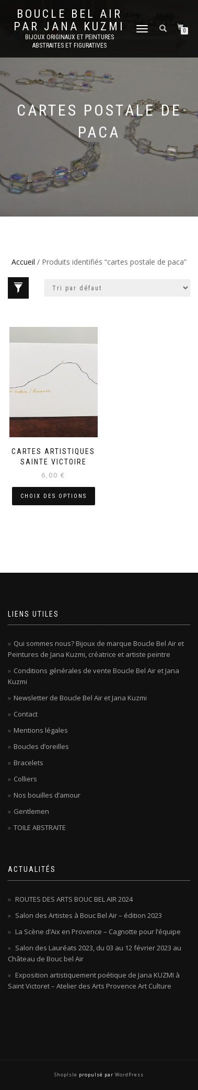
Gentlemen (31, 811)
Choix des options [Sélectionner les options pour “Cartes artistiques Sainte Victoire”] (53, 496)
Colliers (25, 779)
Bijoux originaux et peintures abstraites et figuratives (69, 41)
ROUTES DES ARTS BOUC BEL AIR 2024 (74, 899)
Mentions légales (41, 730)
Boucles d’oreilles (41, 746)
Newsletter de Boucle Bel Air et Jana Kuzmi (80, 697)
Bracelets (28, 762)
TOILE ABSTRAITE (40, 827)
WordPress (128, 1074)
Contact (26, 714)
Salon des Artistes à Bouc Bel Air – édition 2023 (88, 915)
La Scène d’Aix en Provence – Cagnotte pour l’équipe (98, 931)
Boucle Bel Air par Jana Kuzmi (69, 20)
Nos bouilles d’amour (47, 795)
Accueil (23, 262)
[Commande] (117, 288)
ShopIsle (66, 1074)
